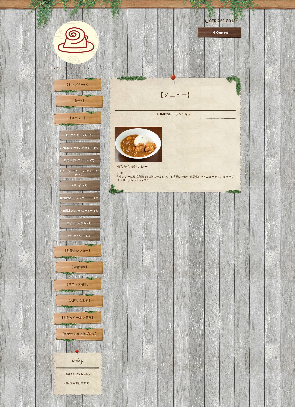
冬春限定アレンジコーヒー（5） (80, 210)
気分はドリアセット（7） (80, 160)
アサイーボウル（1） (80, 223)
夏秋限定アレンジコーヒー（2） (80, 198)
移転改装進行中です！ (78, 383)
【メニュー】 (77, 118)
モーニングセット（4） (79, 135)
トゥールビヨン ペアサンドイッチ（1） (79, 172)
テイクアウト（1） (80, 235)
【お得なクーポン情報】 (77, 317)
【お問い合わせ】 (79, 300)
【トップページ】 (77, 84)
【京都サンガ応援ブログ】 (79, 334)
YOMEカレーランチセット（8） (80, 147)
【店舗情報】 (79, 267)
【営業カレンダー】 (78, 251)
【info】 (79, 101)
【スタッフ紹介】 (77, 284)
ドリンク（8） (80, 185)
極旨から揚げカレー (132, 167)
